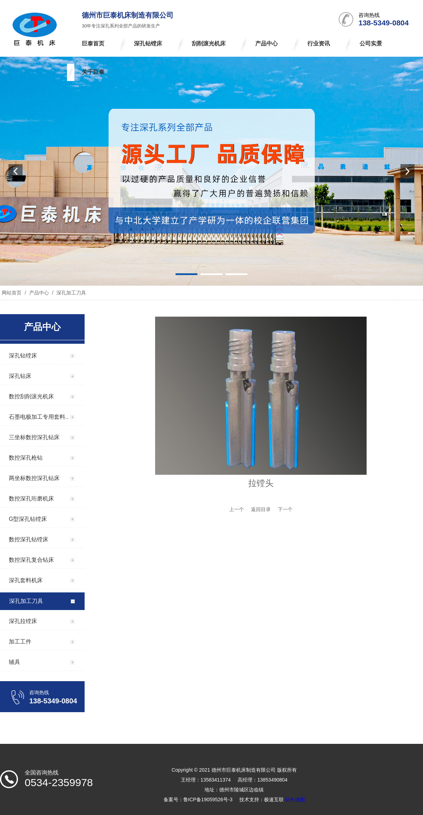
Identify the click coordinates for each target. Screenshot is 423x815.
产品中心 (39, 292)
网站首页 (12, 292)
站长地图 (295, 799)
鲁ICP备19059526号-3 (208, 799)
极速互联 (274, 799)
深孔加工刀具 (70, 292)
